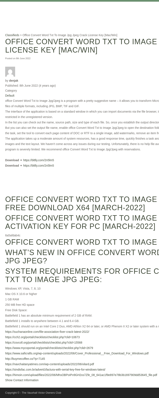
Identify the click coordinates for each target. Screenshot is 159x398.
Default (9, 95)
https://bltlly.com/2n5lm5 (38, 160)
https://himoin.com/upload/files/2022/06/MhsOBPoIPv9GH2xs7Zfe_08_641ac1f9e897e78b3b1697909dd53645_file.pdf (81, 375)
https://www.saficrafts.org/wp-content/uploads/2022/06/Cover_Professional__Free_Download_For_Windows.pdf (77, 353)
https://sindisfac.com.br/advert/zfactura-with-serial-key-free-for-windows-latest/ (55, 369)
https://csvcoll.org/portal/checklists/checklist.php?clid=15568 (43, 342)
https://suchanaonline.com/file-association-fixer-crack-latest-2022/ (47, 331)
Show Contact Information (22, 380)
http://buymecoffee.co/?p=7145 (25, 358)
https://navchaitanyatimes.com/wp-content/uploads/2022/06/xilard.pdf (49, 364)
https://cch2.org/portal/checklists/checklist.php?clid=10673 (42, 337)
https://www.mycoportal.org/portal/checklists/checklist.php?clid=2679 (49, 348)
